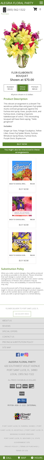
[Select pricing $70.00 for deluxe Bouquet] (22, 88)
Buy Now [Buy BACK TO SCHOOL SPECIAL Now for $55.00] (24, 189)
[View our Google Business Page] (22, 355)
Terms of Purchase (29, 446)
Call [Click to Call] (7, 457)
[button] (37, 10)
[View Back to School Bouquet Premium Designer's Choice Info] (22, 206)
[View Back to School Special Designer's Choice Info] (22, 170)
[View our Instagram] (26, 355)
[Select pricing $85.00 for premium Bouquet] (35, 88)
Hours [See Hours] (36, 457)
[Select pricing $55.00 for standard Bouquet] (10, 88)
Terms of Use (22, 450)
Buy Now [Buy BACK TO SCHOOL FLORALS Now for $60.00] (24, 260)
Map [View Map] (22, 457)
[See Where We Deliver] (22, 314)
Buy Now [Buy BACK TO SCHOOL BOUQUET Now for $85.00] (24, 225)
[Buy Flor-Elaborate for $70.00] (22, 144)
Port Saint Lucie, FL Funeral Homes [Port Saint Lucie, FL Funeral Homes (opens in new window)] (18, 426)
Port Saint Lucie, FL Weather (17, 438)
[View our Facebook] (18, 355)
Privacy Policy (11, 446)
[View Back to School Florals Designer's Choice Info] (22, 242)
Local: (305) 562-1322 (22, 374)
